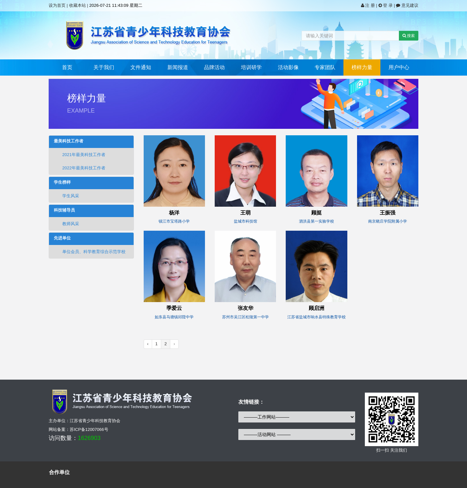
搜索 (408, 35)
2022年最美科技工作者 (79, 167)
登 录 (386, 5)
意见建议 (407, 5)
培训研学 (251, 67)
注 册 (368, 5)
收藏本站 (77, 5)
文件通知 (140, 67)
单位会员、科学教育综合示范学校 (90, 251)
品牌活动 (214, 67)
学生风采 (66, 195)
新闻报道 (177, 67)
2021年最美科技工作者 (79, 154)
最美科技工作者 (68, 141)
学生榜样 (62, 182)
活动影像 (288, 67)
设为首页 (57, 5)
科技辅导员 (64, 210)
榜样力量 (362, 67)
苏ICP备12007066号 (89, 429)
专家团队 (325, 67)
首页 (67, 67)
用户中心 (399, 67)
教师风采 (66, 223)
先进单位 (62, 238)
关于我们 (103, 67)
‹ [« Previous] (148, 343)
